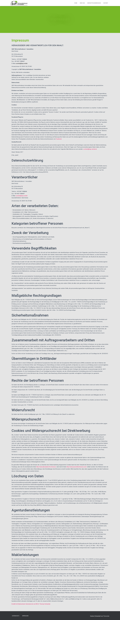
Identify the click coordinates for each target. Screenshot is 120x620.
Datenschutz (15, 615)
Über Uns (82, 3)
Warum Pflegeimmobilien (94, 3)
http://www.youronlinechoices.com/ (77, 467)
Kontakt (105, 3)
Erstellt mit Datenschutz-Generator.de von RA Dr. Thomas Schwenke (31, 604)
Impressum (25, 615)
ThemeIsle (106, 616)
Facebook (59, 139)
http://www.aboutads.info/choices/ (46, 467)
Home (75, 3)
